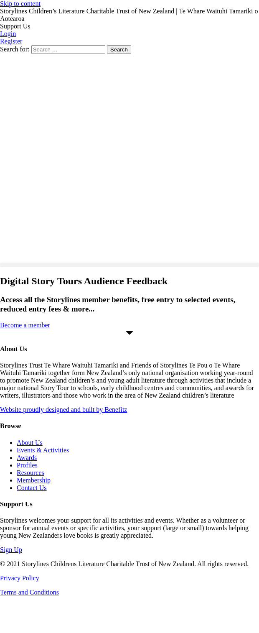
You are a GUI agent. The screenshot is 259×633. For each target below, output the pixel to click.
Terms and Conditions (29, 592)
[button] (15, 26)
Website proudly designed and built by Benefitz (63, 409)
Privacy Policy (19, 578)
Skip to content (20, 3)
